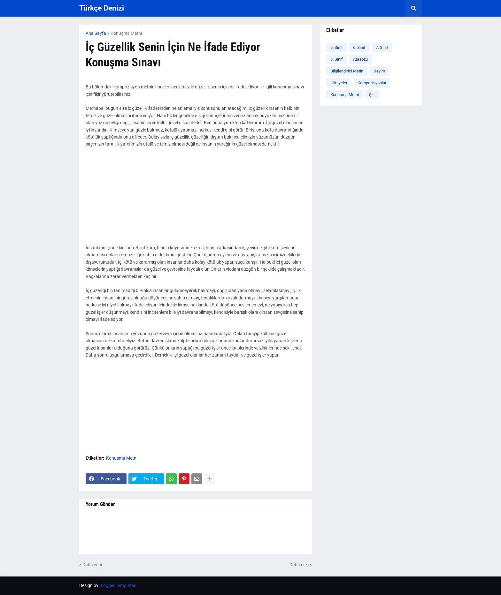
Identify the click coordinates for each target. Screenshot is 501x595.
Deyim (379, 71)
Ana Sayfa (96, 33)
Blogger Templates (117, 585)
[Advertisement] (195, 199)
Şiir (372, 94)
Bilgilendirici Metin (346, 71)
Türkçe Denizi (101, 8)
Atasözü (360, 59)
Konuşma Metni (126, 33)
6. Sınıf (359, 47)
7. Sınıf (382, 47)
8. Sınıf (336, 59)
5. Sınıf (336, 47)
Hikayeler (338, 82)
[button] (413, 8)
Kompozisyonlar (372, 82)
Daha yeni (92, 564)
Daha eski (299, 564)
